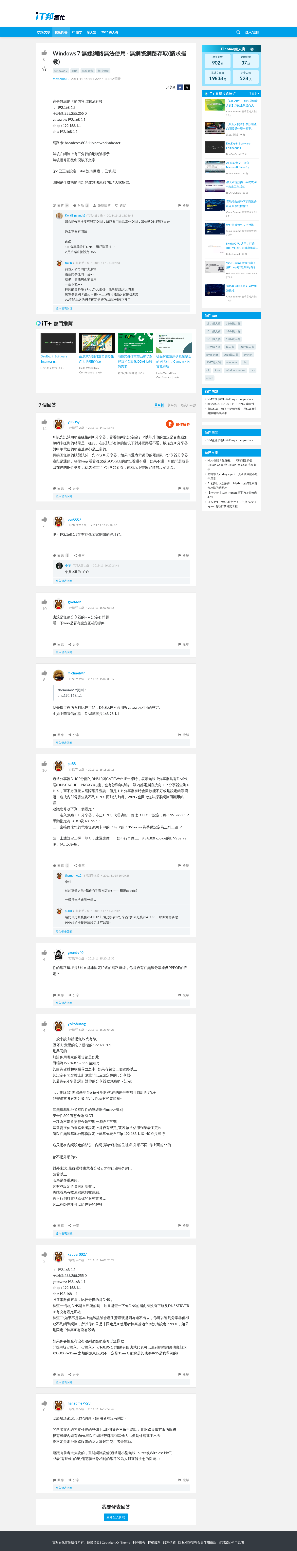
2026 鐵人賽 (109, 32)
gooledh (74, 602)
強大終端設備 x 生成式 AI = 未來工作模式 (241, 184)
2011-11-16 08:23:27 (101, 1260)
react (209, 378)
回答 (61, 205)
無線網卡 (87, 70)
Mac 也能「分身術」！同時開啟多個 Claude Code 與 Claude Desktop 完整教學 (232, 465)
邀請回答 (102, 205)
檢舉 (183, 205)
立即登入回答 (115, 1517)
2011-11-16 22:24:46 (106, 565)
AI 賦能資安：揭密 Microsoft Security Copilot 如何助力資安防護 (240, 165)
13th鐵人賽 (213, 331)
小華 (68, 565)
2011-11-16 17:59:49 (101, 1409)
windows (231, 362)
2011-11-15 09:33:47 (101, 679)
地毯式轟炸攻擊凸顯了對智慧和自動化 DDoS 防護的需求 (135, 361)
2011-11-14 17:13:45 (101, 427)
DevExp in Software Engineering (238, 145)
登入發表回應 (64, 496)
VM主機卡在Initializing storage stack (230, 399)
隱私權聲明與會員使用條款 (197, 1542)
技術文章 (43, 32)
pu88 (72, 763)
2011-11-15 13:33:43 (120, 215)
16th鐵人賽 (233, 323)
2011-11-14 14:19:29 (86, 79)
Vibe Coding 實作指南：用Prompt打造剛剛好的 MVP (241, 265)
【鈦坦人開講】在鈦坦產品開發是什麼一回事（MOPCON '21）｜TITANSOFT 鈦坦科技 (241, 126)
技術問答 (61, 32)
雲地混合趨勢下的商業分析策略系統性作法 (241, 203)
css (253, 370)
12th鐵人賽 (233, 339)
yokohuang (77, 1024)
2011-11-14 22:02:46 (104, 525)
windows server (235, 370)
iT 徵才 (77, 32)
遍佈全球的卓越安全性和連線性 (241, 288)
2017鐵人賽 (213, 362)
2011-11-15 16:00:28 (116, 875)
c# (207, 370)
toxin (68, 262)
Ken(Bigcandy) (75, 215)
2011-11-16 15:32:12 (107, 910)
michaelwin (76, 673)
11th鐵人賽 (213, 346)
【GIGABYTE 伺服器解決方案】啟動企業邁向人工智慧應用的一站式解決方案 (242, 103)
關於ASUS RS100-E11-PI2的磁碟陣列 (231, 403)
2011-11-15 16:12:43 (107, 262)
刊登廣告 (139, 1542)
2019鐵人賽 (247, 346)
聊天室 (91, 32)
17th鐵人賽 (213, 339)
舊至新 (159, 405)
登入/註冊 (252, 32)
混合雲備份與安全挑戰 (240, 224)
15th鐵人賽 (213, 323)
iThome (125, 1542)
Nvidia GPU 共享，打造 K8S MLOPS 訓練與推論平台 (241, 246)
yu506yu (75, 422)
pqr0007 (74, 519)
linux (217, 370)
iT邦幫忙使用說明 (231, 1542)
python (248, 354)
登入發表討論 (64, 308)
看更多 (254, 93)
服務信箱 (169, 1542)
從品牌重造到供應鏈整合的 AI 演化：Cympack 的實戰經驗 (173, 361)
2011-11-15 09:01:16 (101, 607)
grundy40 (75, 952)
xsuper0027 (77, 1254)
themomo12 (61, 79)
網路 (75, 70)
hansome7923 (79, 1403)
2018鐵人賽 (231, 354)
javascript (212, 354)
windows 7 (60, 70)
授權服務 (154, 1542)
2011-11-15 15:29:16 (101, 769)
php (245, 362)
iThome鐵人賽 (237, 49)
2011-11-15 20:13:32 (101, 958)
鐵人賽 (230, 346)
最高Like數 (188, 405)
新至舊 (172, 405)
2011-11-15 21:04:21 (101, 1029)
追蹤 (120, 205)
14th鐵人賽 (233, 331)
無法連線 (103, 70)
